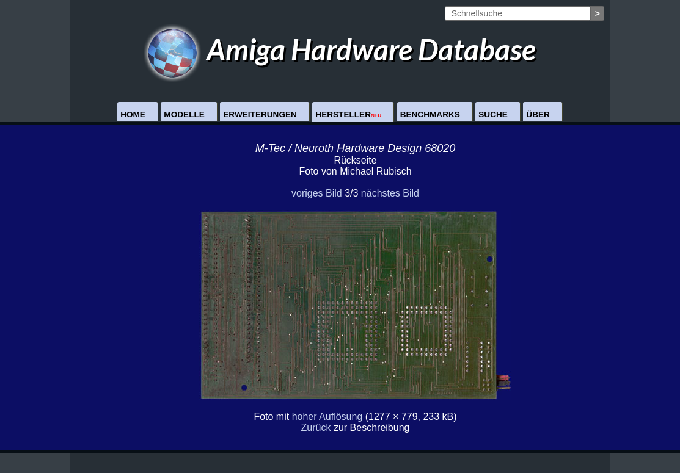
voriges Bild (316, 193)
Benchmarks (430, 114)
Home (132, 114)
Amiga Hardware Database (340, 49)
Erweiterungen (260, 114)
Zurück (316, 427)
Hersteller (348, 114)
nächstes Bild (390, 193)
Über (538, 114)
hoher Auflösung (327, 416)
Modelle (184, 114)
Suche (493, 114)
